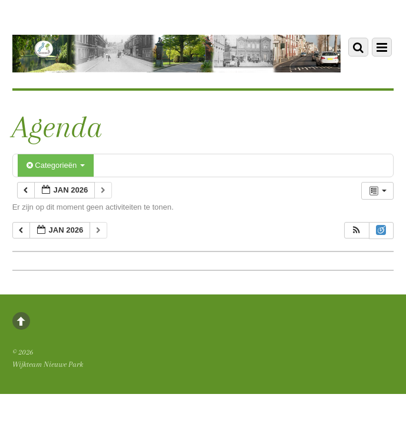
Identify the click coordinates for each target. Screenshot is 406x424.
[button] (356, 230)
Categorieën (56, 165)
